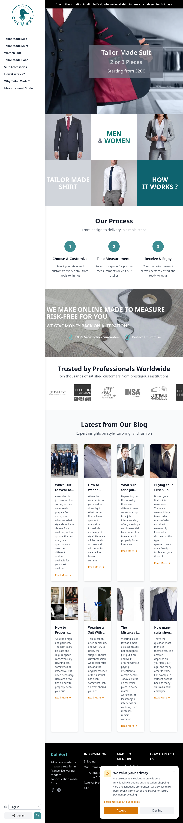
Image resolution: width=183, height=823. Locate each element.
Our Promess (92, 767)
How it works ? (14, 74)
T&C (86, 788)
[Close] (174, 770)
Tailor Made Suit (15, 39)
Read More (63, 575)
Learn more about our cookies (122, 801)
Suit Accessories (15, 67)
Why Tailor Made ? (17, 81)
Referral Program (95, 783)
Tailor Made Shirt (16, 46)
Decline (157, 810)
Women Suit (12, 53)
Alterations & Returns (97, 775)
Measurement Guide (18, 88)
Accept (121, 810)
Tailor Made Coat (16, 60)
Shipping (89, 761)
